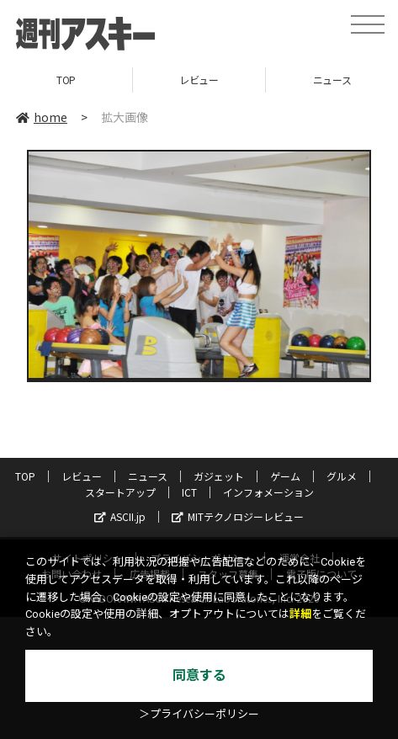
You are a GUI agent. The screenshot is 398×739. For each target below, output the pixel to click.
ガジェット (219, 476)
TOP (66, 79)
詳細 (300, 614)
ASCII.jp (120, 516)
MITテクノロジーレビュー (238, 516)
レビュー (198, 79)
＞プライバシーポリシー (199, 714)
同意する (199, 675)
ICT (189, 492)
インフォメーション (268, 492)
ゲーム (285, 476)
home (41, 117)
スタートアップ (120, 492)
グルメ (341, 476)
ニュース (147, 476)
